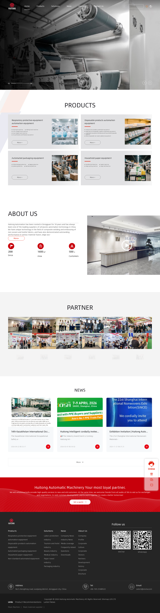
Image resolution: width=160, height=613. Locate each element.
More (80, 464)
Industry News (67, 539)
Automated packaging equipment (28, 160)
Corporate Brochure (82, 572)
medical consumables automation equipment (98, 132)
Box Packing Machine (31, 169)
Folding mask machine (32, 132)
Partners (81, 558)
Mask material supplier (33, 607)
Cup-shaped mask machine (20, 135)
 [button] (150, 83)
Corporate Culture (82, 545)
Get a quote (80, 503)
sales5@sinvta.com (144, 589)
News (69, 6)
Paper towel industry (49, 560)
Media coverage (67, 543)
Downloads (65, 555)
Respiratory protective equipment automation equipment (22, 538)
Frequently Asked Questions (68, 549)
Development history (84, 564)
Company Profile (82, 538)
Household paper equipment (98, 160)
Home (27, 6)
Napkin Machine (104, 167)
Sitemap (105, 599)
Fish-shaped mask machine (20, 134)
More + (19, 145)
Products (40, 6)
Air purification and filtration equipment (23, 137)
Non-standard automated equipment (24, 558)
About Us (82, 6)
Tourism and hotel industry (52, 545)
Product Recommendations (28, 602)
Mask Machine (14, 607)
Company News (67, 536)
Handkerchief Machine (91, 167)
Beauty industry (50, 551)
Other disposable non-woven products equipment (98, 138)
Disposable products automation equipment (22, 545)
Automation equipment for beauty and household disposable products (101, 136)
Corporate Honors (82, 553)
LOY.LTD (112, 599)
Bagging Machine (33, 167)
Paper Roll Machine (105, 169)
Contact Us (98, 6)
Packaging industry (52, 566)
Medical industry (51, 555)
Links (10, 602)
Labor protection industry (51, 538)
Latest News (49, 602)
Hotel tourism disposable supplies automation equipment (101, 134)
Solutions (55, 6)
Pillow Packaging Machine (19, 167)
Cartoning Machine (17, 169)
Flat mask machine (18, 132)
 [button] (144, 83)
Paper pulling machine (92, 169)
